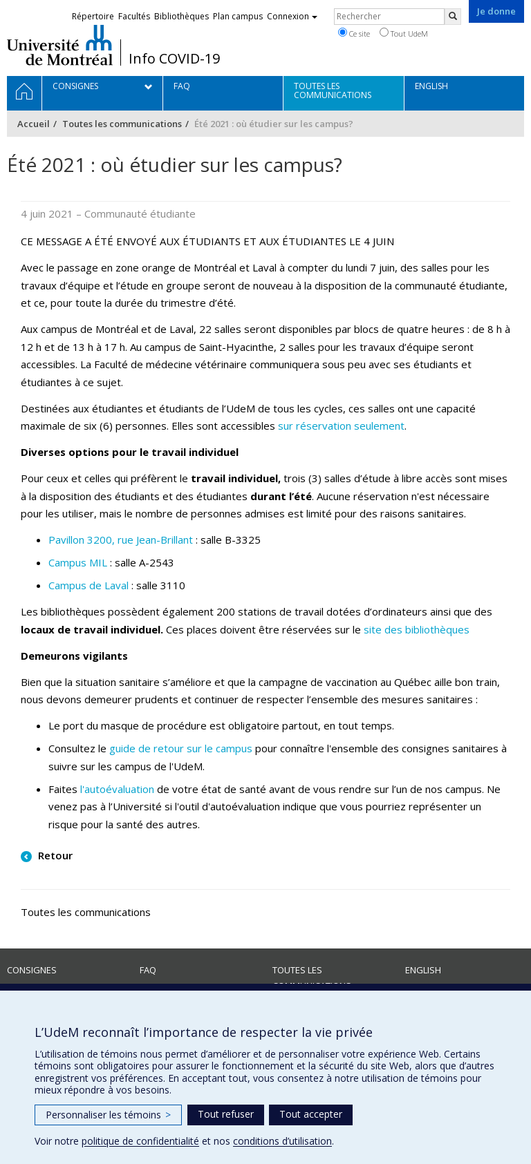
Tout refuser (226, 1113)
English (423, 970)
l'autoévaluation (117, 789)
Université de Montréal (60, 45)
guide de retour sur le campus (180, 748)
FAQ (148, 970)
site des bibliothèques (416, 629)
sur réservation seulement (341, 425)
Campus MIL (77, 562)
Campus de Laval (88, 585)
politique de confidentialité (140, 1140)
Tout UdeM (404, 33)
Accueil (33, 123)
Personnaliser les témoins (108, 1114)
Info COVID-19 (174, 59)
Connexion (292, 16)
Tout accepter (310, 1113)
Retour (54, 855)
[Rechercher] (453, 16)
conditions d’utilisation (282, 1140)
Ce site (354, 33)
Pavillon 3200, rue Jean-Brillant (120, 539)
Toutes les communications (122, 123)
